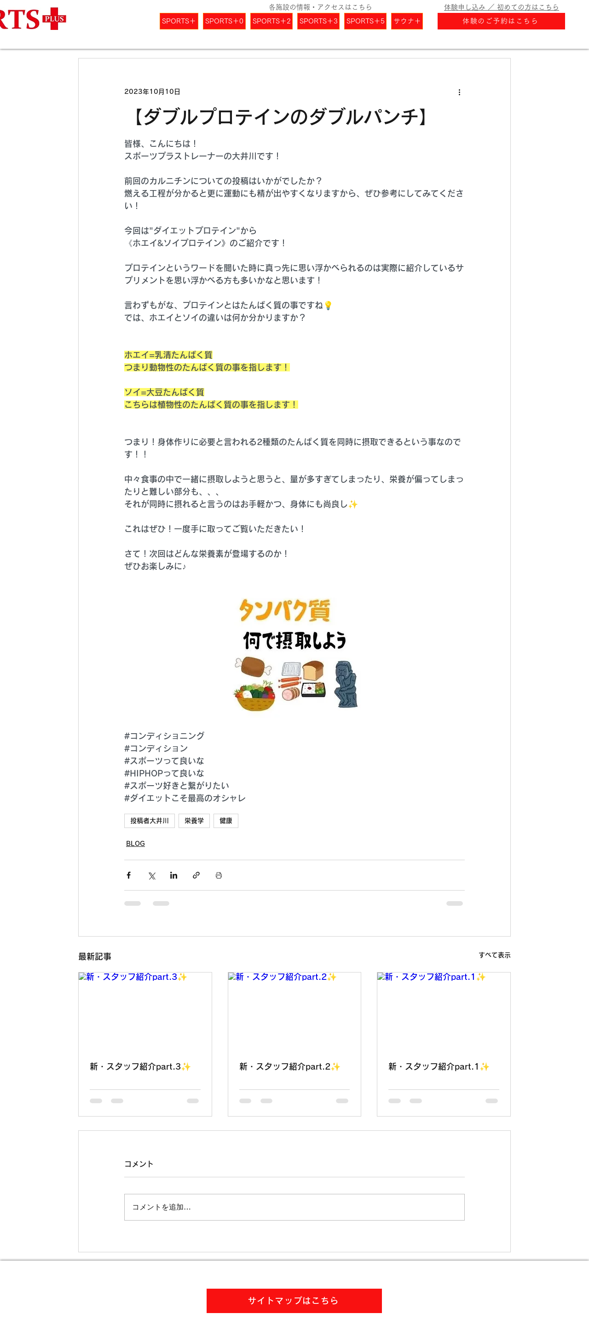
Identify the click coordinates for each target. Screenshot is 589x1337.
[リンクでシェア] (196, 875)
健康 (225, 820)
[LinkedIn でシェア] (173, 875)
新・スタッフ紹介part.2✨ (290, 1066)
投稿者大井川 (149, 820)
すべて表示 (495, 955)
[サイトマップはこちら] (294, 1301)
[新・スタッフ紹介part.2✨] (294, 1009)
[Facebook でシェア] (128, 875)
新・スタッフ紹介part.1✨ (439, 1066)
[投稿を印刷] (218, 875)
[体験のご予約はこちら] (501, 21)
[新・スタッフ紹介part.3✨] (145, 1009)
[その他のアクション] (459, 91)
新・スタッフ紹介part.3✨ (140, 1066)
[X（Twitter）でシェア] (151, 875)
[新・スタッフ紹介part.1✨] (443, 1009)
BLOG (135, 843)
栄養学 (194, 820)
